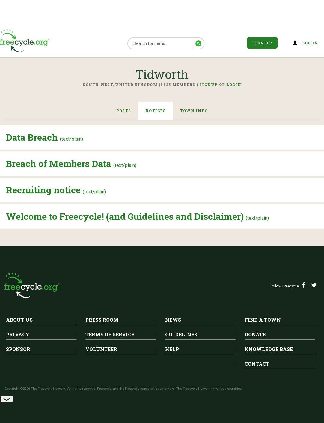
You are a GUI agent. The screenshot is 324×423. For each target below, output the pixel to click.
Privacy (17, 334)
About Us (19, 320)
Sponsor (18, 349)
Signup (208, 84)
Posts (123, 110)
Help (172, 349)
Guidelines (181, 334)
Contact (257, 364)
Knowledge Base (269, 349)
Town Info (194, 110)
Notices (155, 110)
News (173, 320)
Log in (310, 42)
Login (234, 84)
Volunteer (101, 349)
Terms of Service (109, 334)
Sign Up (262, 42)
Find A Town (263, 320)
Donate (255, 334)
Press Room (101, 320)
